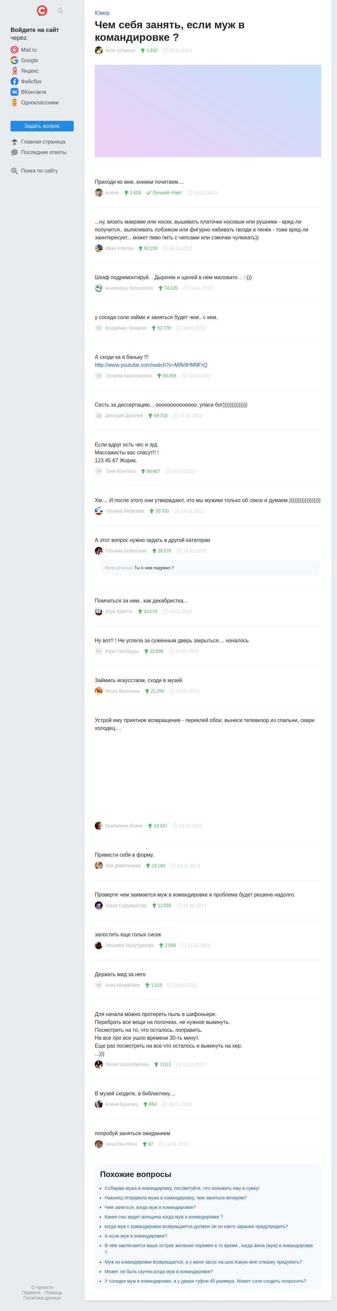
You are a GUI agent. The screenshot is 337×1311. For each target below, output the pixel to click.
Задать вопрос (42, 126)
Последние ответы (38, 152)
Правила (31, 1292)
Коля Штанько (119, 567)
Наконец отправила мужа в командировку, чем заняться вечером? (176, 1197)
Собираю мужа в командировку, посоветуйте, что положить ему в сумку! (182, 1188)
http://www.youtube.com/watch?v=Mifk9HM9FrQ (151, 365)
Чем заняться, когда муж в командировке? (150, 1207)
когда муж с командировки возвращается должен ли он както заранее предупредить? (196, 1226)
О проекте (42, 1287)
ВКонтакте (28, 92)
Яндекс (25, 71)
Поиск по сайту (34, 171)
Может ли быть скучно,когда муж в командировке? (159, 1271)
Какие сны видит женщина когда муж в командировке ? (164, 1216)
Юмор (102, 13)
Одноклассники (35, 102)
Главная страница (38, 142)
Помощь (53, 1292)
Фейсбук (26, 81)
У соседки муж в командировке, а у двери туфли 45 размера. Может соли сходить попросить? (205, 1281)
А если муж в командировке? (136, 1236)
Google (24, 60)
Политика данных (42, 1297)
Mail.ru (24, 50)
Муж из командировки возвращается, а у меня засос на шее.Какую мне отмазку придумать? (203, 1262)
